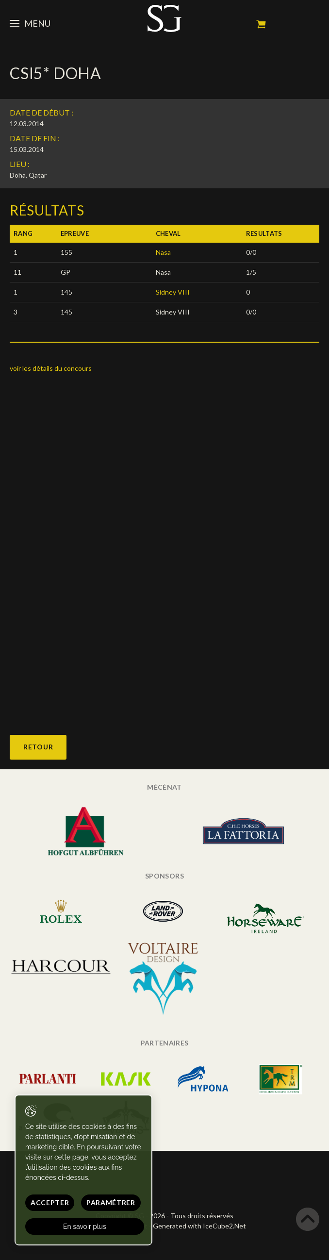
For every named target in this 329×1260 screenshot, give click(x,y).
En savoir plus (84, 1226)
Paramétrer (110, 1202)
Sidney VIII (173, 292)
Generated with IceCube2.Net (199, 1226)
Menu (30, 23)
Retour (38, 747)
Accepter (50, 1202)
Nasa (163, 252)
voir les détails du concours (51, 368)
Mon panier (261, 24)
